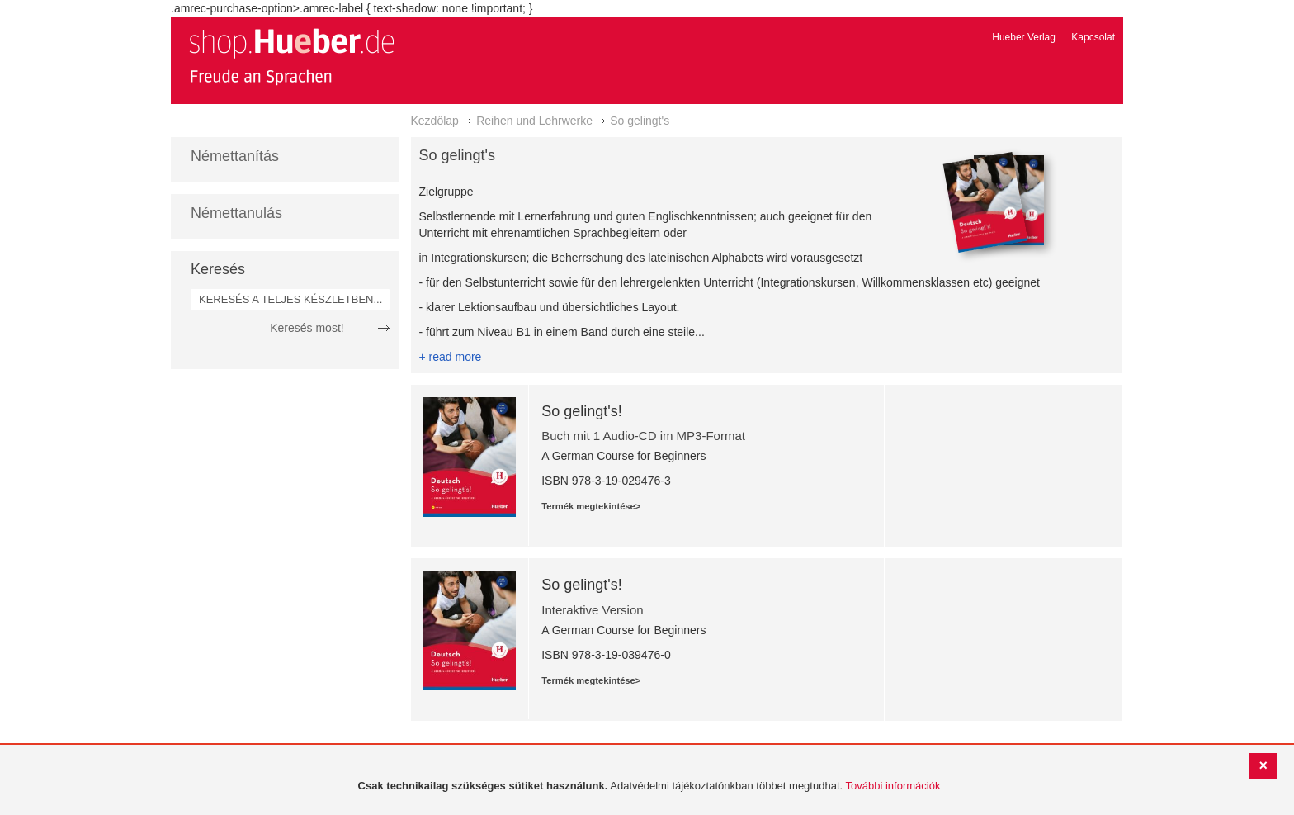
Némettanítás (235, 156)
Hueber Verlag (1024, 37)
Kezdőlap (435, 120)
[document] (649, 786)
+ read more (450, 356)
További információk (893, 785)
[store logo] (291, 56)
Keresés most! (306, 327)
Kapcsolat (1093, 37)
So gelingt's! (581, 411)
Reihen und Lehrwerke (534, 120)
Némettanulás (236, 213)
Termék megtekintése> (590, 506)
